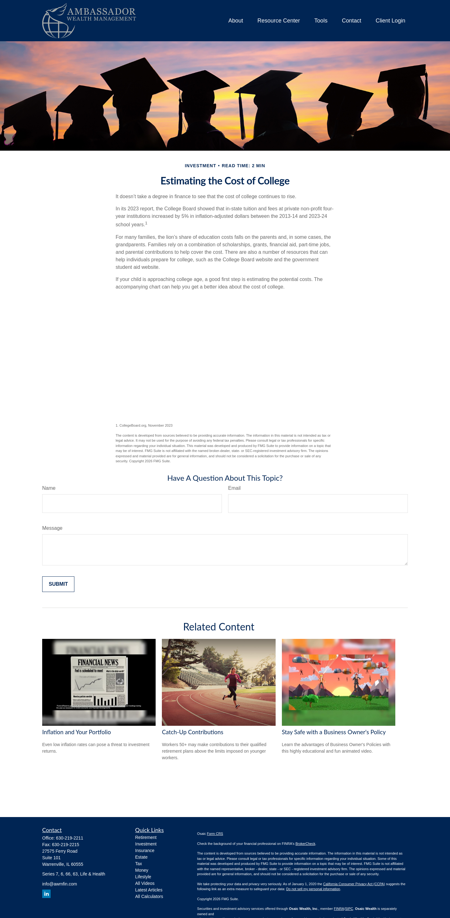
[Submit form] (58, 584)
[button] (236, 21)
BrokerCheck (305, 843)
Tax (138, 863)
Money (141, 870)
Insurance (144, 850)
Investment (146, 843)
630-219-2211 (69, 837)
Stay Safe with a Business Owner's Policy (334, 732)
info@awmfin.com (59, 883)
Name (49, 488)
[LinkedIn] (46, 894)
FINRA (339, 908)
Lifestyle (143, 876)
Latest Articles (148, 889)
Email (234, 488)
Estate (141, 857)
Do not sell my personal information (313, 889)
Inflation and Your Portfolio (76, 732)
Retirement (146, 837)
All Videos (145, 883)
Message (52, 528)
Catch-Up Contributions (192, 732)
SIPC (349, 908)
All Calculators (149, 896)
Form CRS (215, 833)
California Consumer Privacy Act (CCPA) (354, 884)
